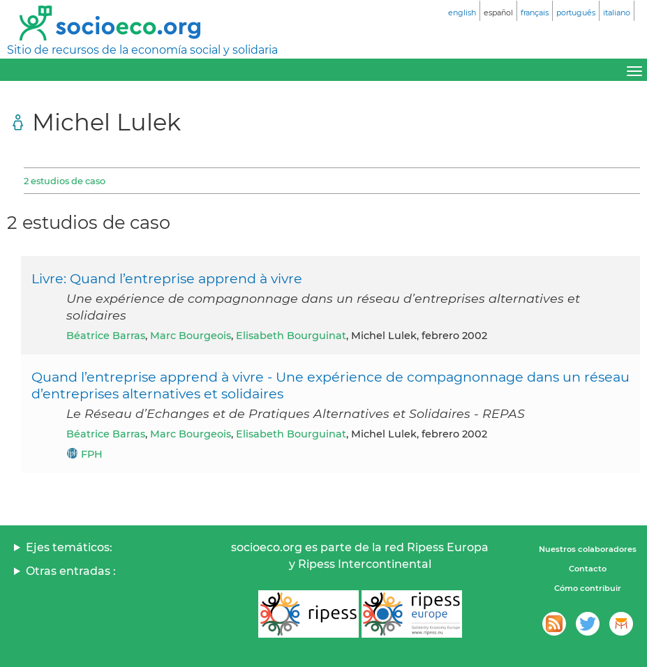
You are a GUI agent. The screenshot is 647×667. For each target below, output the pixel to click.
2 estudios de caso (64, 180)
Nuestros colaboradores (588, 549)
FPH (92, 454)
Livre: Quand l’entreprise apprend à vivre (166, 278)
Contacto (588, 569)
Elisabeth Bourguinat (291, 335)
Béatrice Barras (105, 335)
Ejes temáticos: (69, 547)
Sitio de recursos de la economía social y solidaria (142, 50)
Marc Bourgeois (190, 335)
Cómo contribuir (587, 588)
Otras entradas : (71, 571)
